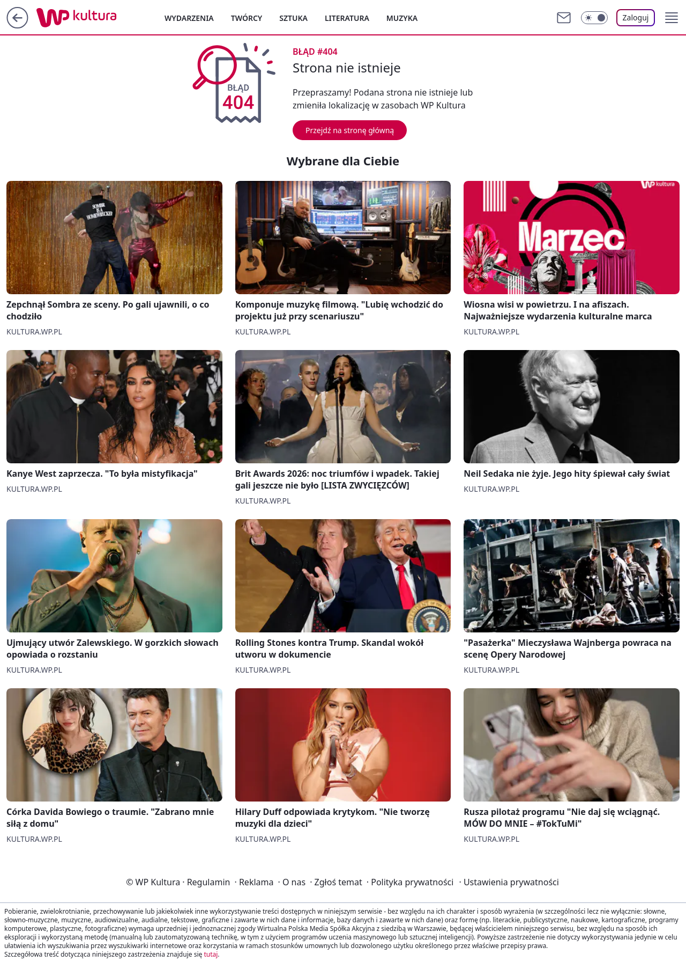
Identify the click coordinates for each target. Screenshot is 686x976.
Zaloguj (636, 17)
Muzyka (401, 18)
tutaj (211, 954)
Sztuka (293, 18)
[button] (671, 17)
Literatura (347, 18)
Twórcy (247, 18)
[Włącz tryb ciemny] (594, 17)
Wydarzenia (189, 18)
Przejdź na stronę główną (349, 130)
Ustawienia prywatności (508, 882)
